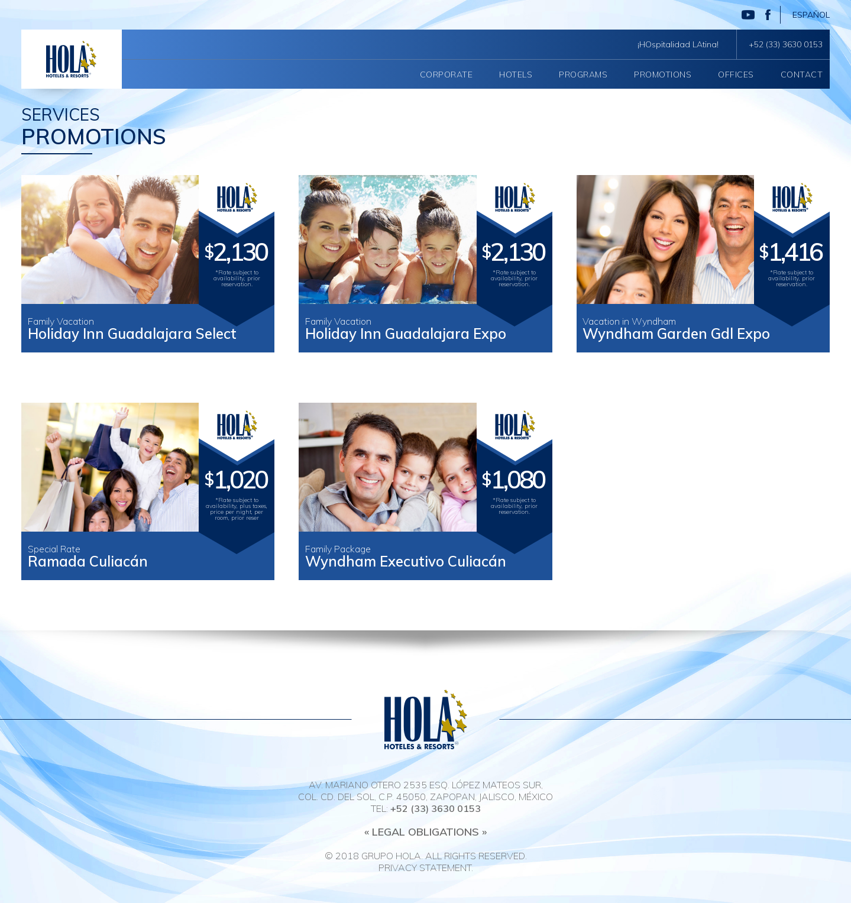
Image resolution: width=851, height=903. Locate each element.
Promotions (662, 74)
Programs (583, 74)
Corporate (446, 74)
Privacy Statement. (425, 867)
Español (811, 14)
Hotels (515, 74)
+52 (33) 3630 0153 (786, 44)
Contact (802, 74)
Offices (736, 74)
